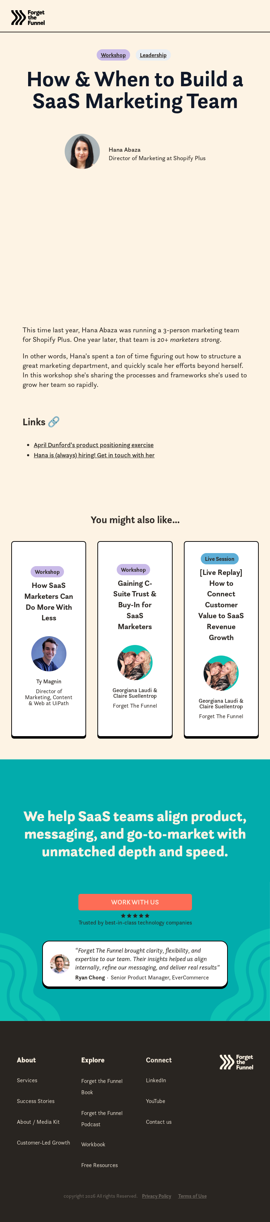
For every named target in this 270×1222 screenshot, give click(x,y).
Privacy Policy (156, 1196)
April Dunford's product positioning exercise (94, 445)
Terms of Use (192, 1196)
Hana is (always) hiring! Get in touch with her (94, 455)
